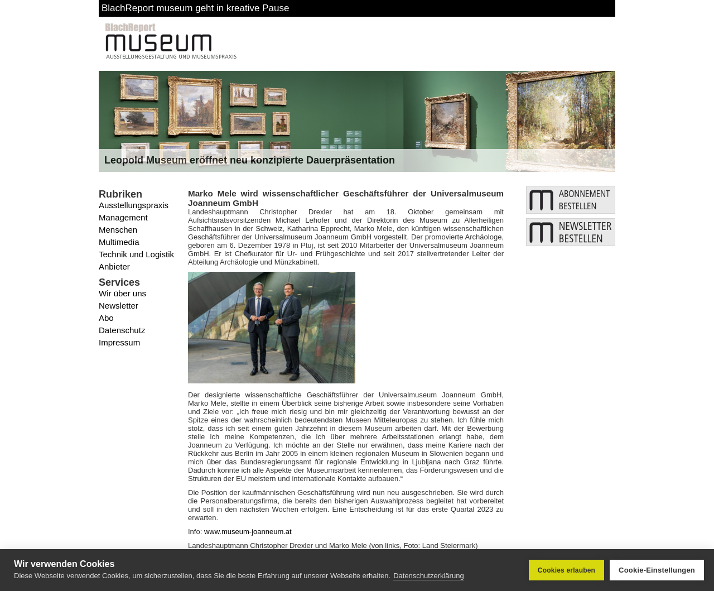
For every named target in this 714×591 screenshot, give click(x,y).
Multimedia (119, 242)
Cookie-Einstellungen (657, 570)
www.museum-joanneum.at (248, 531)
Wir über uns (122, 293)
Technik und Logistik (136, 254)
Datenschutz (122, 330)
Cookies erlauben (566, 570)
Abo (106, 318)
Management (123, 217)
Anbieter (114, 266)
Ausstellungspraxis (133, 205)
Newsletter (118, 305)
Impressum (119, 342)
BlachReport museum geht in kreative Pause (195, 8)
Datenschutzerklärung (428, 575)
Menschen (118, 229)
